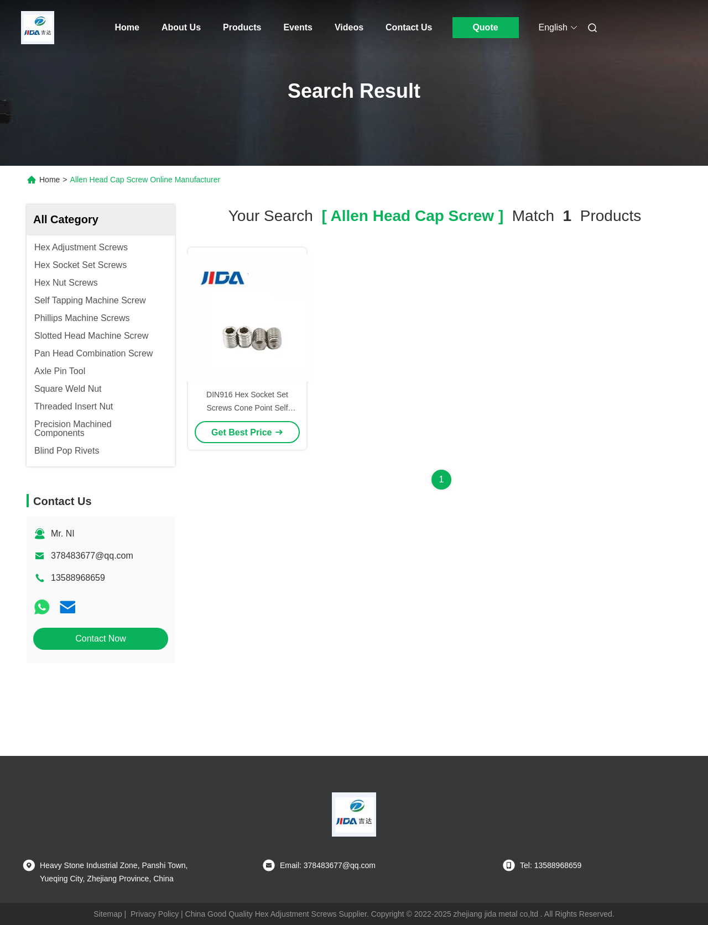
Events (297, 27)
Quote (485, 27)
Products (242, 27)
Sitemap (107, 914)
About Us (181, 27)
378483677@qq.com (92, 555)
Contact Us (409, 27)
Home (127, 27)
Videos (349, 27)
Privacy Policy (155, 914)
